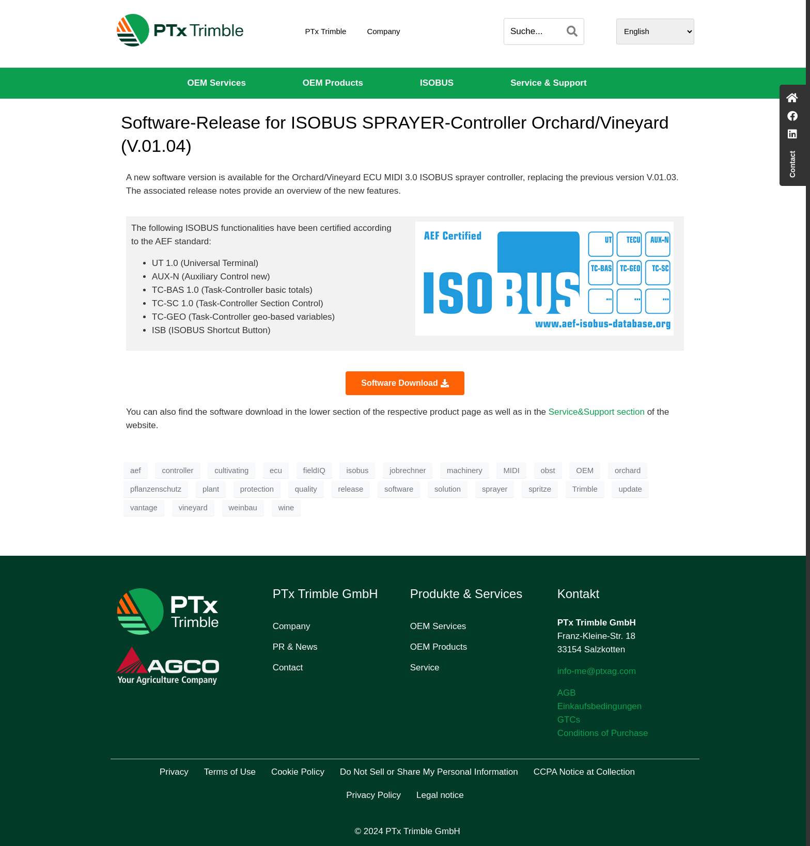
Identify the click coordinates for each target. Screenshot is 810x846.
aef (135, 470)
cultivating (231, 470)
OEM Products (333, 83)
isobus (357, 470)
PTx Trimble (325, 31)
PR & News (295, 647)
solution (447, 489)
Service (425, 667)
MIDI (511, 470)
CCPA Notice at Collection (584, 772)
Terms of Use (230, 772)
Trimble (585, 489)
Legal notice (440, 795)
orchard (628, 470)
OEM (585, 470)
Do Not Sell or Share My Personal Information (429, 772)
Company (383, 31)
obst (548, 470)
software (398, 489)
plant (210, 489)
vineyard (193, 508)
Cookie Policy (297, 772)
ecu (276, 470)
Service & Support (548, 83)
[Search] (572, 31)
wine (286, 508)
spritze (539, 489)
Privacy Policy (373, 795)
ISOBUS (437, 83)
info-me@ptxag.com (596, 671)
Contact (288, 667)
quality (306, 489)
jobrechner (408, 470)
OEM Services (216, 83)
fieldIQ (314, 470)
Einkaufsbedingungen (599, 706)
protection (257, 489)
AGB (566, 693)
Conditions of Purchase (602, 733)
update (630, 489)
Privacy (174, 772)
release (351, 489)
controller (177, 470)
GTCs (568, 720)
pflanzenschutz (155, 489)
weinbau (243, 508)
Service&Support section (597, 412)
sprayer (495, 489)
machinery (464, 470)
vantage (144, 508)
